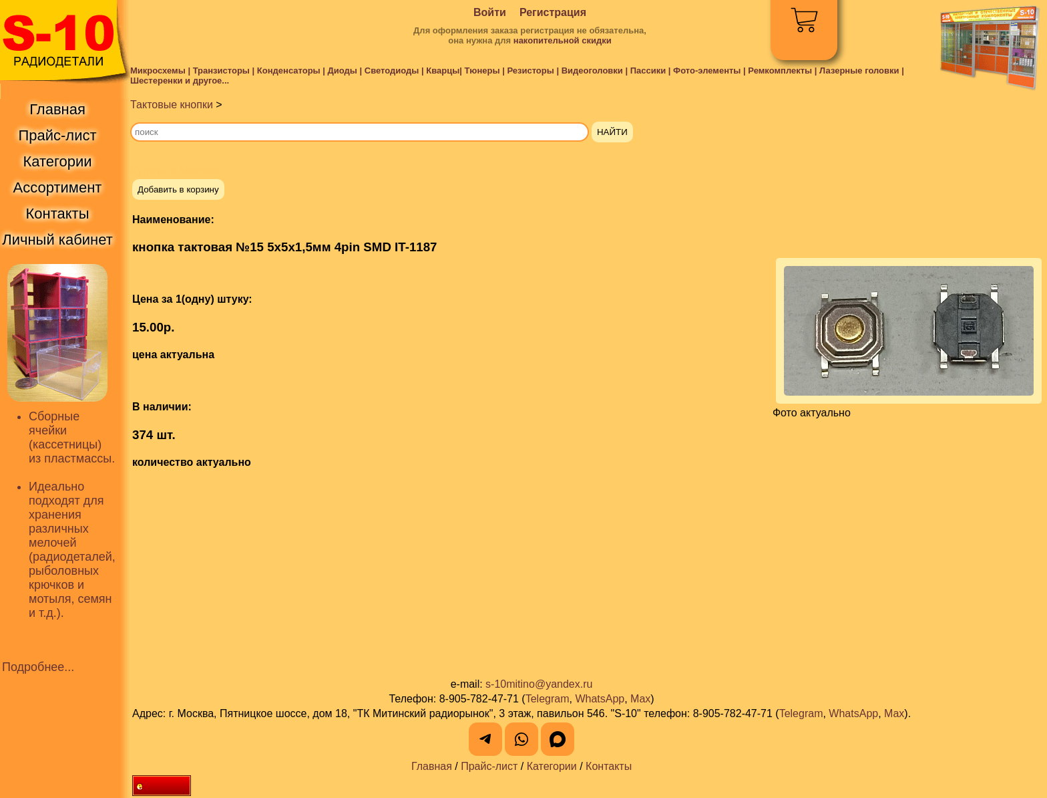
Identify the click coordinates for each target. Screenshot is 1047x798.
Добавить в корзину (178, 189)
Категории (552, 766)
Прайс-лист (489, 766)
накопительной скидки (562, 40)
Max (640, 698)
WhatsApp (599, 698)
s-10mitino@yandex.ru (538, 684)
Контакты (609, 766)
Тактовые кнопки (171, 104)
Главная (431, 766)
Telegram (548, 698)
